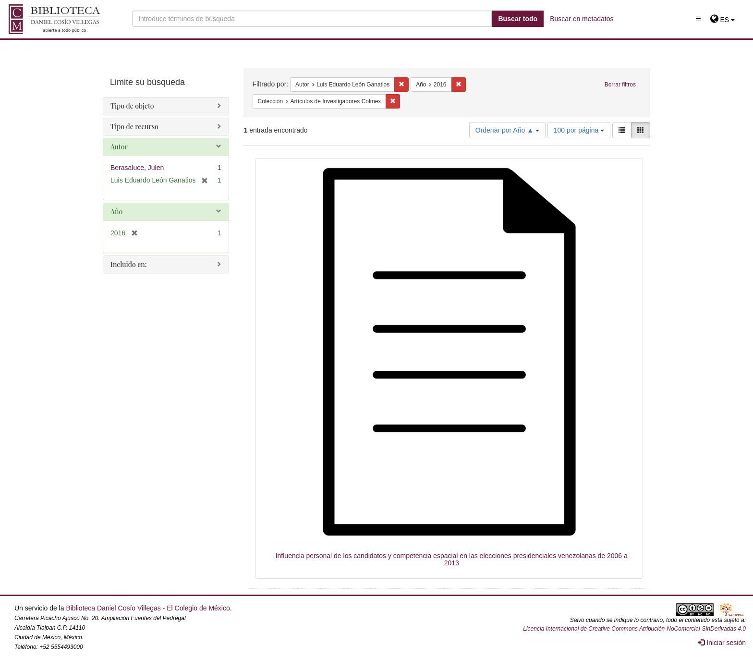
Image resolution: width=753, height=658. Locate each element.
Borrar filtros (620, 84)
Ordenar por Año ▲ (507, 130)
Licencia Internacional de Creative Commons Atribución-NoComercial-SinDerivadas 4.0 (634, 628)
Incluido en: (128, 264)
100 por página (579, 130)
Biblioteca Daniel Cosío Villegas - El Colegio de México (148, 608)
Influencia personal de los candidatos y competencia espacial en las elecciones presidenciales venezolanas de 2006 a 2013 (452, 559)
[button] (722, 20)
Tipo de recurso (134, 126)
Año (116, 211)
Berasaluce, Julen (137, 167)
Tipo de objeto (132, 105)
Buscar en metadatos (581, 19)
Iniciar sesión (722, 642)
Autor (119, 146)
